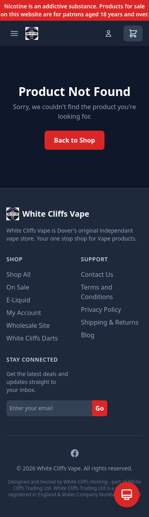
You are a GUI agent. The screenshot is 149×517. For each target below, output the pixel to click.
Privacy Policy (101, 309)
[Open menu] (14, 33)
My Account (23, 312)
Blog (88, 335)
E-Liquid (18, 300)
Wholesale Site (28, 325)
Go (99, 408)
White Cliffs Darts (32, 338)
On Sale (17, 287)
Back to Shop (74, 140)
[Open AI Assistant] (126, 494)
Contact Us (97, 274)
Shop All (18, 274)
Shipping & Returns (110, 322)
